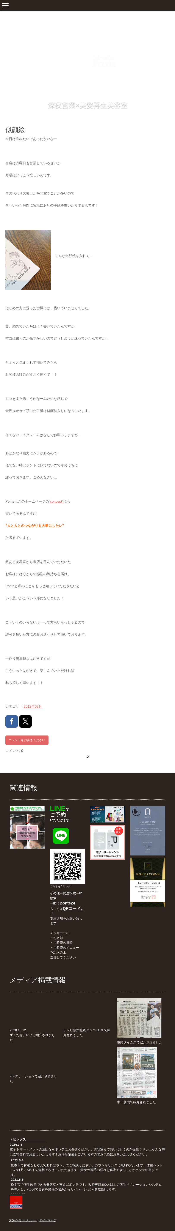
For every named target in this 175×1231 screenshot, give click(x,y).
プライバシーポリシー (23, 1220)
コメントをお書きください (27, 740)
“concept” (56, 501)
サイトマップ (47, 1220)
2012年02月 (32, 706)
